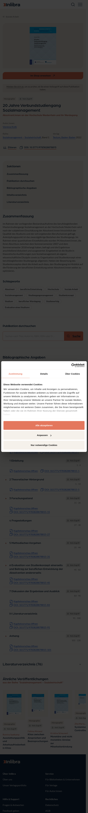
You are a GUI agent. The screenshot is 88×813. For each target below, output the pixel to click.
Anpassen (44, 435)
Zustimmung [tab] (15, 373)
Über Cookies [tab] (72, 373)
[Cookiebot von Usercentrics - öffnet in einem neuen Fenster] (71, 365)
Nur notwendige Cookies (44, 445)
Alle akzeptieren (44, 425)
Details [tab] (44, 373)
